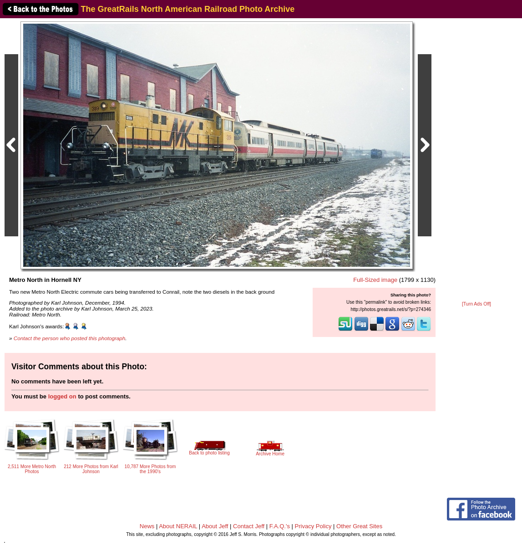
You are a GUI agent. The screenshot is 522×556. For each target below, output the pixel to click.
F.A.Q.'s (279, 526)
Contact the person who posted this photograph (70, 338)
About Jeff (215, 526)
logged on (62, 396)
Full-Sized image (375, 279)
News (147, 526)
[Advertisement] (476, 160)
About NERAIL (178, 526)
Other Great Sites (359, 526)
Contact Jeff (248, 526)
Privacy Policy (313, 526)
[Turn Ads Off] (476, 303)
